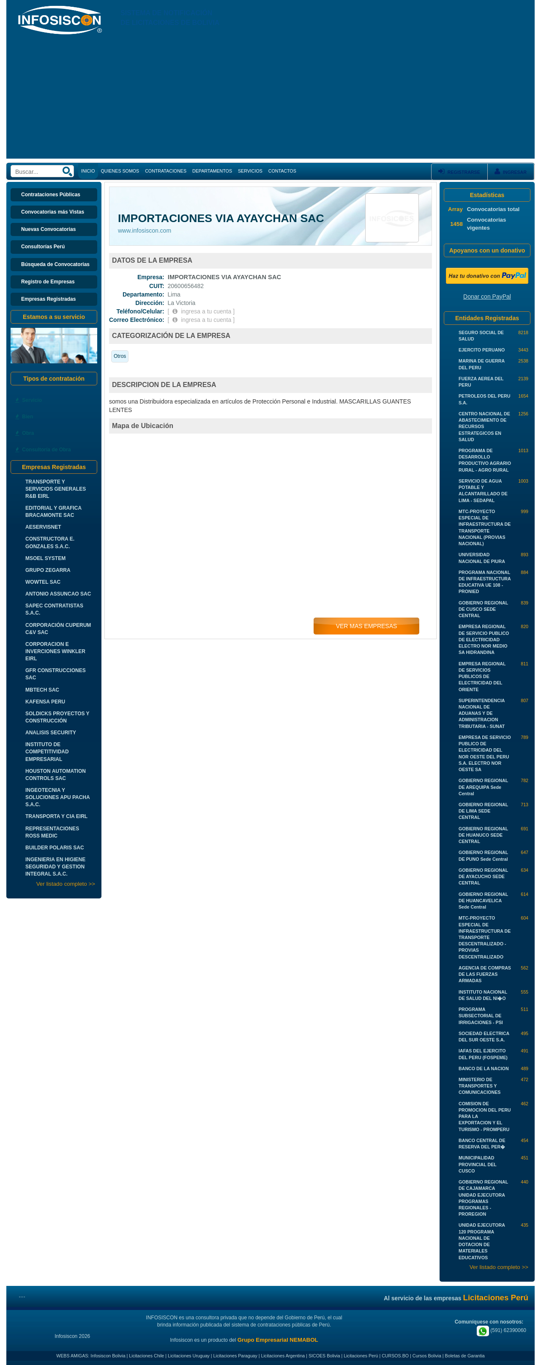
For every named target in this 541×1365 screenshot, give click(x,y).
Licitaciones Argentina (283, 1355)
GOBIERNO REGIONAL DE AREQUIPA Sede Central (483, 787)
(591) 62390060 (501, 1330)
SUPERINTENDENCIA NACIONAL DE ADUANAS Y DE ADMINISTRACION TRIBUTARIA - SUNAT (482, 713)
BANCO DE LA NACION (484, 1068)
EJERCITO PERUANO (482, 349)
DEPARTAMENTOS (212, 170)
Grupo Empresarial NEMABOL (278, 1340)
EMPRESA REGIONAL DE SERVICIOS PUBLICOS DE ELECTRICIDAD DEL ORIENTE (482, 676)
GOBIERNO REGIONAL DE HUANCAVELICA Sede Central (483, 900)
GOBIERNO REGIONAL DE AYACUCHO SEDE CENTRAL (483, 876)
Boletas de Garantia (465, 1355)
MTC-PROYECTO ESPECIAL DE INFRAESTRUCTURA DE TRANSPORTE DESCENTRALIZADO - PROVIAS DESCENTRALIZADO (485, 937)
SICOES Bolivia (324, 1355)
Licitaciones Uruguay (189, 1355)
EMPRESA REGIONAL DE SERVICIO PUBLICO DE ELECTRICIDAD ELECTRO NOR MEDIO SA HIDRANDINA (484, 639)
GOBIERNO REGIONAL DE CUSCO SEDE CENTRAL (483, 609)
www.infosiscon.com (144, 230)
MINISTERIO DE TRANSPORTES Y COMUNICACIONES (479, 1086)
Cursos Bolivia (427, 1355)
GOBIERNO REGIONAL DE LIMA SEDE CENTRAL (483, 811)
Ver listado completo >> (65, 884)
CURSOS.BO (395, 1355)
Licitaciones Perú (361, 1355)
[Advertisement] (270, 99)
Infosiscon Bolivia (107, 1355)
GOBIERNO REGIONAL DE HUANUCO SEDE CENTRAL (483, 835)
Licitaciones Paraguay (235, 1355)
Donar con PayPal (487, 296)
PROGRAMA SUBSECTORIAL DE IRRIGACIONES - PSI (481, 1015)
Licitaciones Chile (146, 1355)
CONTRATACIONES (165, 170)
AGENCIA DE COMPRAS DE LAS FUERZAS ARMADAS (485, 974)
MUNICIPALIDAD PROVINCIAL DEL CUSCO (478, 1164)
